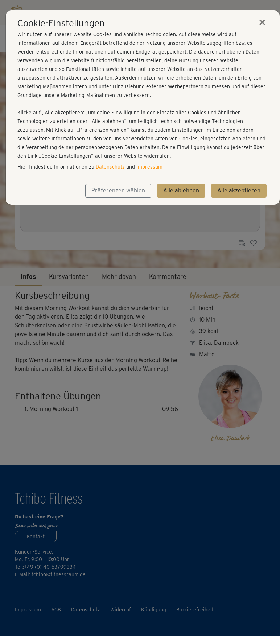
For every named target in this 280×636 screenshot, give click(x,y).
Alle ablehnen (181, 190)
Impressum (149, 167)
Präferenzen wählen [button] (118, 190)
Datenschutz (110, 167)
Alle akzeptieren (238, 190)
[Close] (262, 22)
